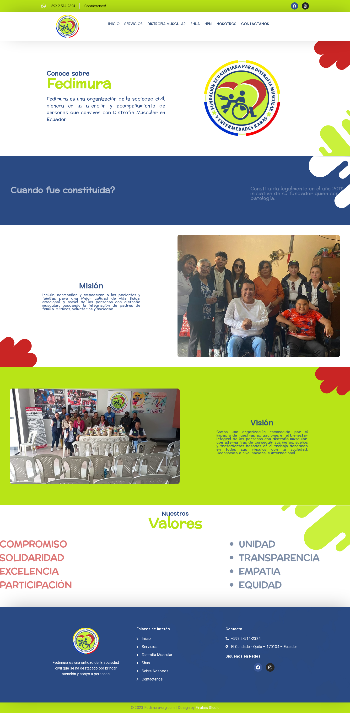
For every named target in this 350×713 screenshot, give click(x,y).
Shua (195, 23)
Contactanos (255, 23)
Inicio (113, 23)
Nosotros (226, 23)
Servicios (133, 23)
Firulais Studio (208, 707)
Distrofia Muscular (166, 23)
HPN (208, 23)
